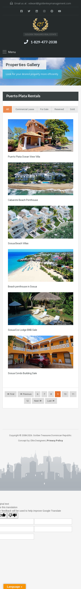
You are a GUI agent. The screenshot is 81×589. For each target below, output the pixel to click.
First (11, 394)
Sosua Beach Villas (18, 243)
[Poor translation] (12, 515)
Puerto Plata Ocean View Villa (24, 156)
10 (65, 394)
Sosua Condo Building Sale (22, 373)
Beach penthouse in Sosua (22, 286)
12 (27, 401)
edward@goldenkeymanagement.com (49, 3)
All (7, 109)
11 (73, 394)
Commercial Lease (25, 109)
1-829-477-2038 (44, 42)
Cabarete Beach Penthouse (23, 200)
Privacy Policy (55, 440)
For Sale (44, 109)
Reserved (59, 109)
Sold (72, 109)
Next (36, 401)
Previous (26, 394)
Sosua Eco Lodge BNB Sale (22, 330)
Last (49, 401)
